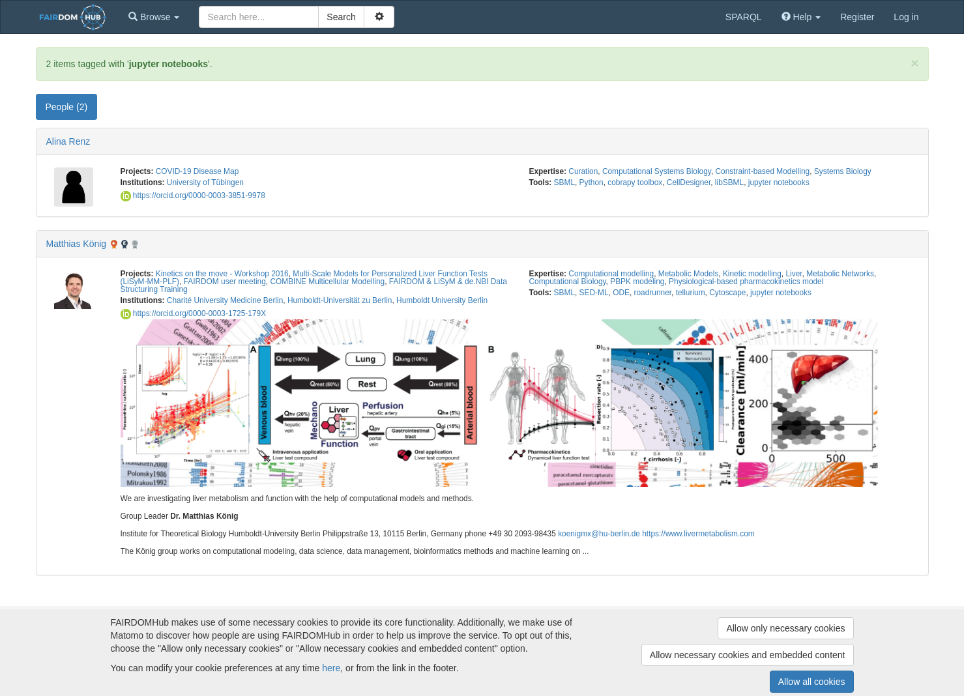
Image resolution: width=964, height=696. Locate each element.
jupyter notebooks (779, 182)
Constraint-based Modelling (762, 171)
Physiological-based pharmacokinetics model (746, 281)
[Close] (914, 63)
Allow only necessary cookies (785, 628)
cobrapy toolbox (634, 182)
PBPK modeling (637, 281)
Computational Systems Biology (656, 171)
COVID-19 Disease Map (197, 171)
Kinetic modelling (752, 273)
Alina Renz (68, 141)
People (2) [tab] (67, 107)
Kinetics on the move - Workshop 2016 (222, 273)
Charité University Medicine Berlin (225, 300)
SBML (564, 182)
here (331, 668)
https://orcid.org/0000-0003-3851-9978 (193, 195)
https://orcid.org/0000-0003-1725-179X (194, 313)
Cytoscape (727, 292)
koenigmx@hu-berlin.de (599, 533)
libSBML (729, 182)
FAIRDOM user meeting (225, 281)
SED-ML (594, 292)
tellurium (690, 292)
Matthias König (76, 244)
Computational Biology (567, 281)
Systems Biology (842, 171)
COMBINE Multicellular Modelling (327, 281)
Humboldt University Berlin (442, 300)
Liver (793, 273)
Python (591, 182)
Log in (906, 17)
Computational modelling (611, 273)
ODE (621, 292)
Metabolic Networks (840, 273)
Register (857, 17)
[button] (154, 17)
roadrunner (653, 292)
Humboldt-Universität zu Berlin (339, 300)
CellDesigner (688, 182)
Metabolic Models (688, 273)
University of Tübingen (205, 182)
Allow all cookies (811, 681)
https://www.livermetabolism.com (698, 533)
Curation (583, 171)
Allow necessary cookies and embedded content (747, 655)
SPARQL (743, 17)
